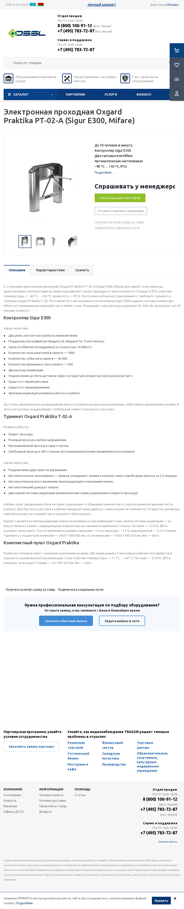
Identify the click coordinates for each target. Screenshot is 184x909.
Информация (51, 789)
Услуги (110, 94)
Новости (10, 800)
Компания (13, 789)
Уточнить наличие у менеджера (121, 210)
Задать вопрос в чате (122, 621)
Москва (172, 4)
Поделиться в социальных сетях (117, 227)
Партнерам (75, 94)
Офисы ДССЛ (13, 811)
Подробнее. (25, 903)
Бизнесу (144, 94)
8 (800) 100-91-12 (75, 25)
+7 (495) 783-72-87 (76, 30)
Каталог (21, 94)
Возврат (45, 811)
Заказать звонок (167, 841)
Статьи (80, 795)
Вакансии (10, 806)
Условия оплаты (51, 795)
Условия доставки (52, 800)
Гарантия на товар (53, 806)
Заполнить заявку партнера (31, 746)
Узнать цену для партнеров (119, 198)
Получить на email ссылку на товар (119, 222)
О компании (12, 795)
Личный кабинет (101, 4)
